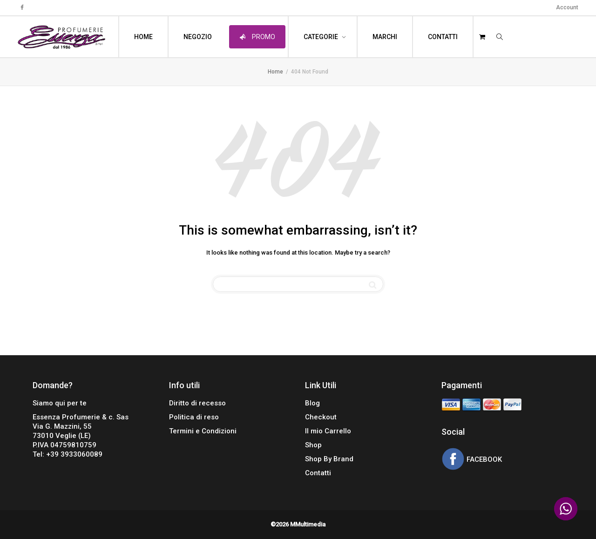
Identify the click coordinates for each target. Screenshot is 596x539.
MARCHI (384, 36)
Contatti (318, 473)
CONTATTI (443, 36)
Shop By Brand (329, 459)
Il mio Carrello (328, 431)
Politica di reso (194, 417)
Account (567, 7)
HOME (143, 36)
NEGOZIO (197, 36)
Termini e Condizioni (203, 431)
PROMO (257, 36)
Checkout (321, 417)
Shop (313, 445)
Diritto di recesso (197, 403)
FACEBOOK (483, 460)
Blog (312, 403)
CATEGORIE (321, 36)
